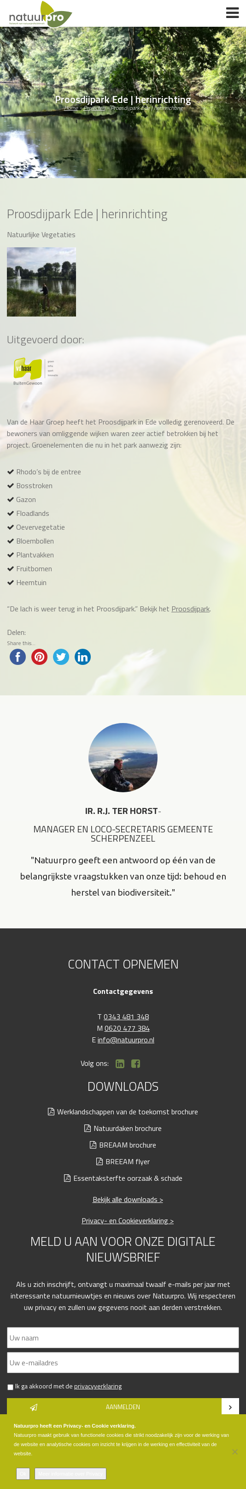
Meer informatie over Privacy (70, 1474)
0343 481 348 (126, 1016)
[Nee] (234, 1451)
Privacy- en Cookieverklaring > (128, 1220)
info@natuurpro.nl (126, 1039)
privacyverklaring (98, 1386)
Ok (23, 1474)
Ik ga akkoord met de (68, 1386)
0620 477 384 (127, 1028)
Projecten (94, 107)
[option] (123, 812)
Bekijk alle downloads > (128, 1199)
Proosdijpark (190, 608)
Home (71, 107)
